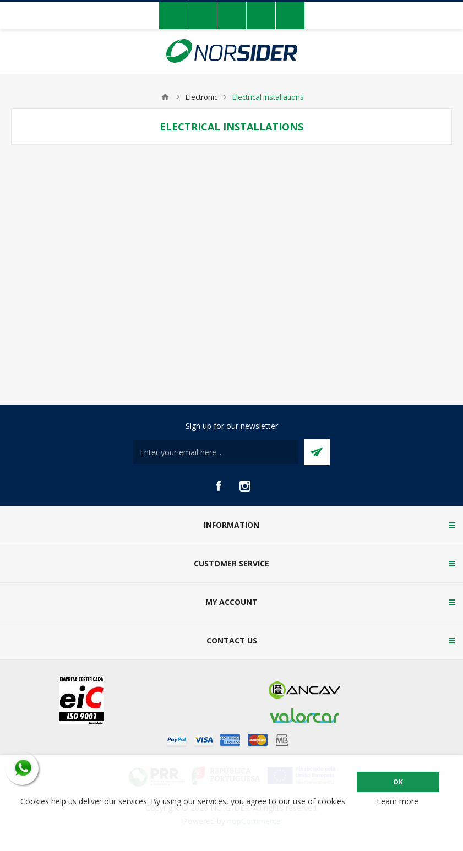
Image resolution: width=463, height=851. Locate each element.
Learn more (397, 801)
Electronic (201, 97)
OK (398, 782)
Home (165, 97)
